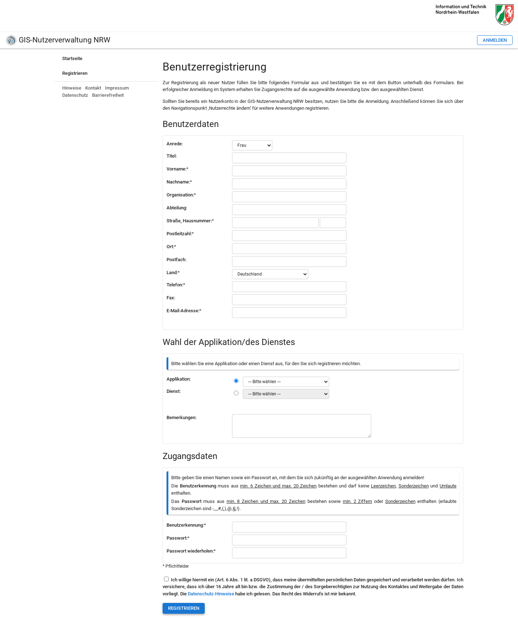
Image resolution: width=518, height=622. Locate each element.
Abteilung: (177, 207)
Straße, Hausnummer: (190, 220)
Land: (173, 272)
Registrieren (74, 73)
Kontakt (93, 88)
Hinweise (71, 88)
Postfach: (176, 259)
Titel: (172, 156)
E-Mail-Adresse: (184, 310)
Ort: (171, 246)
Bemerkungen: (181, 417)
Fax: (171, 297)
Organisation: (181, 195)
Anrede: (175, 143)
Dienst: (174, 391)
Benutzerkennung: (186, 525)
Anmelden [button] (495, 40)
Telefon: (176, 284)
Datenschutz (75, 95)
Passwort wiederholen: (191, 551)
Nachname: (179, 182)
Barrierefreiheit (108, 95)
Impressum (117, 88)
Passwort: (178, 538)
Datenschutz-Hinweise (211, 593)
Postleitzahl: (180, 233)
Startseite (72, 58)
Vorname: (177, 169)
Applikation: (179, 379)
